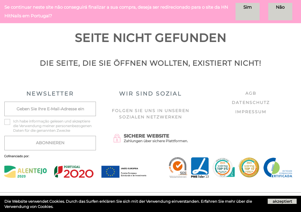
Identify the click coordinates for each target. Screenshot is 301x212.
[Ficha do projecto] (75, 158)
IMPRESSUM (250, 111)
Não (280, 7)
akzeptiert (282, 201)
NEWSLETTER (50, 93)
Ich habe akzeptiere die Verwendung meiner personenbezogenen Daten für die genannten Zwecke (52, 126)
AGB (250, 93)
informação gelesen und (50, 121)
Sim (247, 7)
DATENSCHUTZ (251, 102)
